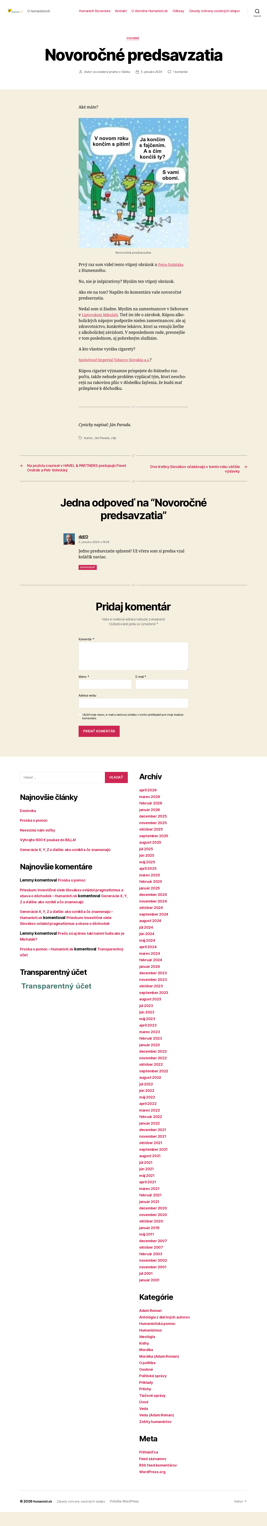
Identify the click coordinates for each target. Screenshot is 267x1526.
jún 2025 (147, 869)
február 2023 (151, 1052)
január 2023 (150, 1058)
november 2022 (154, 1071)
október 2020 (152, 1235)
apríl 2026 (148, 804)
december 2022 (154, 1065)
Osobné (133, 44)
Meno (84, 690)
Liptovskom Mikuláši (101, 328)
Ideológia (148, 1350)
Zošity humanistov (156, 1435)
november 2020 (154, 1228)
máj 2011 (147, 1248)
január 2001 (150, 1293)
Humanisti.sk (43, 1515)
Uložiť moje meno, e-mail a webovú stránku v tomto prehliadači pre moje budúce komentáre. (132, 730)
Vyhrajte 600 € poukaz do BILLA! (51, 853)
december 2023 (154, 987)
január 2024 (150, 980)
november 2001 (154, 1280)
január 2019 (150, 1241)
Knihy (144, 1357)
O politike (148, 1376)
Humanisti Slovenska (94, 14)
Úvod (144, 1416)
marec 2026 (150, 810)
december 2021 (154, 1143)
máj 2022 (148, 1111)
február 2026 (151, 817)
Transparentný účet (38, 974)
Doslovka (28, 824)
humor (88, 451)
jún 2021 (147, 1182)
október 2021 (152, 1156)
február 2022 (151, 1130)
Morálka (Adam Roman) (161, 1370)
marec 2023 (150, 1045)
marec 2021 (150, 1202)
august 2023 (151, 1013)
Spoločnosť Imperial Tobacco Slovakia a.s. (117, 373)
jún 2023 (147, 1026)
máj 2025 (148, 875)
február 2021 (151, 1209)
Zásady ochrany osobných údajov (214, 14)
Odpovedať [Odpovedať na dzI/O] (87, 581)
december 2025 (154, 830)
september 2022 (155, 1084)
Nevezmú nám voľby (39, 844)
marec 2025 (150, 888)
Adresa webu (87, 709)
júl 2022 (147, 1097)
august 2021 (151, 1169)
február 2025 (151, 895)
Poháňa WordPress (129, 1515)
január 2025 (150, 902)
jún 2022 (147, 1104)
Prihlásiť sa (149, 1466)
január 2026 (150, 823)
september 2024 (155, 928)
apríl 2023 (148, 1039)
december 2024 (154, 908)
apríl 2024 (148, 960)
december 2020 (154, 1222)
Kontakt (121, 14)
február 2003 (151, 1267)
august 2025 (151, 856)
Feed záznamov (154, 1472)
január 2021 (150, 1215)
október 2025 (152, 843)
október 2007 (152, 1261)
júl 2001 (147, 1287)
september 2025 (155, 849)
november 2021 (154, 1150)
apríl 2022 (148, 1117)
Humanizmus (151, 1344)
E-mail (140, 690)
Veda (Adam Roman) (158, 1429)
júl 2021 (146, 1176)
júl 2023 (147, 1019)
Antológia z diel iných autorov (167, 1331)
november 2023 (154, 993)
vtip (113, 451)
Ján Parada (101, 451)
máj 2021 (148, 1189)
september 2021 (154, 1163)
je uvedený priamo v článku (124, 78)
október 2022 (152, 1078)
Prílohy (145, 1402)
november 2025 (154, 836)
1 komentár (136, 85)
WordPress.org (153, 1485)
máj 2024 (148, 954)
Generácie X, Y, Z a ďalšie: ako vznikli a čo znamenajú (70, 863)
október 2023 (152, 1000)
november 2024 (154, 915)
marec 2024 (150, 967)
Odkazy (178, 14)
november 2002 (154, 1274)
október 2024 (152, 921)
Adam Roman (151, 1324)
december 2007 (154, 1254)
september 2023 (155, 1006)
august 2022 (151, 1091)
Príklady (147, 1396)
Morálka (147, 1363)
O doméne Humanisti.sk (149, 14)
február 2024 (151, 973)
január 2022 (150, 1137)
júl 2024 (147, 941)
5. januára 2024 (165, 78)
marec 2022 (150, 1124)
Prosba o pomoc (35, 834)
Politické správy (154, 1389)
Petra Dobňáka (172, 278)
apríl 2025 (148, 882)
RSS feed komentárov (159, 1479)
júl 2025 (147, 862)
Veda (144, 1422)
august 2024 (151, 934)
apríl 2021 (148, 1196)
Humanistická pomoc (159, 1337)
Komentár (86, 653)
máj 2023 (148, 1032)
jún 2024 (147, 947)
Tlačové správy (153, 1409)
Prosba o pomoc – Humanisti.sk (49, 969)
